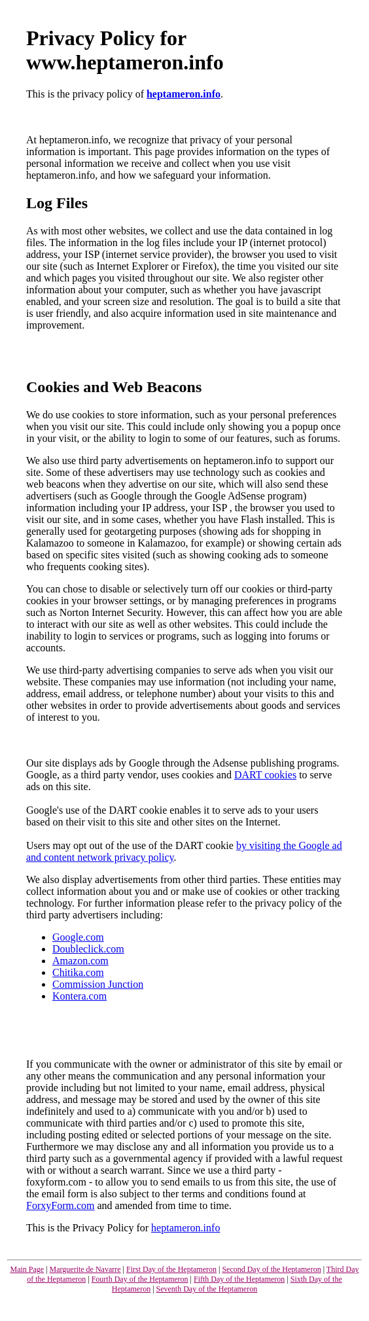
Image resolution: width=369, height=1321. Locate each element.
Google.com (78, 937)
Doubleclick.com (88, 948)
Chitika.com (78, 972)
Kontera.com (79, 996)
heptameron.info (183, 94)
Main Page (27, 1269)
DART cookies (265, 774)
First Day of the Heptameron (171, 1269)
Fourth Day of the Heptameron (140, 1279)
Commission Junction (97, 984)
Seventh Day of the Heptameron (207, 1289)
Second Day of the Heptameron (271, 1269)
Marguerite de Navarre (85, 1269)
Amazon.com (80, 960)
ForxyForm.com (60, 1205)
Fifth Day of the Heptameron (239, 1279)
